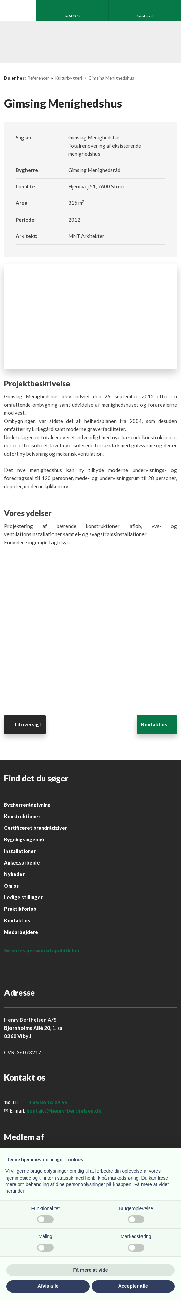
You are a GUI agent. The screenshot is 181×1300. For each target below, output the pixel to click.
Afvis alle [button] (47, 1286)
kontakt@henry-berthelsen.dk (63, 1110)
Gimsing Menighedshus (111, 78)
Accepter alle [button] (133, 1286)
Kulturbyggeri (69, 78)
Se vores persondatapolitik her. (42, 950)
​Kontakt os (154, 725)
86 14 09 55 (53, 1102)
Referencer (39, 78)
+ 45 (34, 1102)
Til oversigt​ (27, 725)
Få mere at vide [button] (90, 1270)
